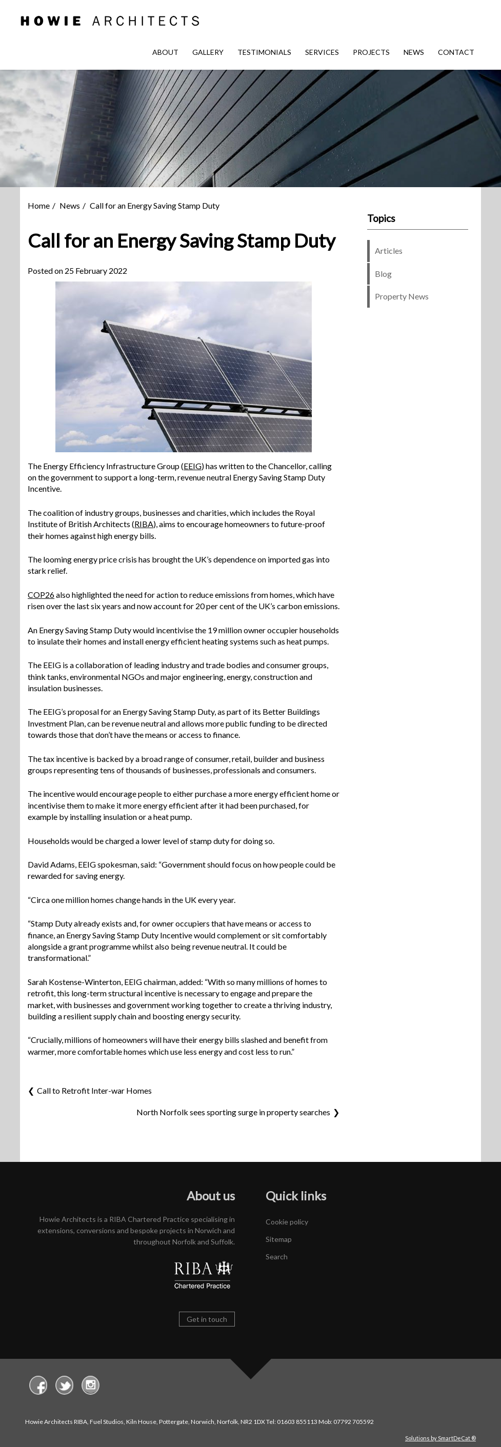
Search (277, 1256)
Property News (402, 296)
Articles (389, 250)
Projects (371, 52)
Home (39, 205)
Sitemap (279, 1239)
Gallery (208, 52)
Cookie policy (287, 1221)
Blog (383, 273)
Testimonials (264, 52)
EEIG (193, 466)
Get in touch (207, 1319)
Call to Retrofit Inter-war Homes (94, 1090)
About (165, 52)
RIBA (143, 524)
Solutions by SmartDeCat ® (440, 1438)
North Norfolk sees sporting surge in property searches (233, 1112)
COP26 (41, 594)
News (414, 52)
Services (322, 52)
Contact (456, 52)
